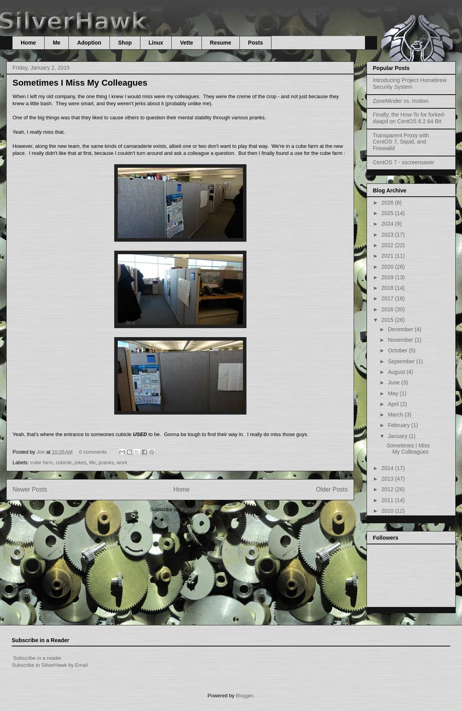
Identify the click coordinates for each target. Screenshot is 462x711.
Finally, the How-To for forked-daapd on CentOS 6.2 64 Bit (409, 117)
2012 (388, 489)
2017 (388, 298)
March (396, 414)
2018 (388, 288)
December (401, 329)
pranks (106, 462)
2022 (388, 245)
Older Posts (332, 489)
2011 (388, 500)
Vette (186, 43)
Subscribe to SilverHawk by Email (50, 665)
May (393, 393)
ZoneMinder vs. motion (400, 101)
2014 (388, 468)
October (398, 350)
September (402, 361)
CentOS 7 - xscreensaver (403, 162)
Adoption (89, 43)
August (397, 372)
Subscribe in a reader (37, 658)
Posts (255, 43)
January (398, 436)
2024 (388, 224)
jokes (80, 462)
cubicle (64, 462)
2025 (388, 213)
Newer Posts (30, 489)
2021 (388, 256)
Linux (156, 43)
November (401, 340)
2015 (388, 320)
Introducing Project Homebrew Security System (409, 83)
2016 (388, 309)
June (394, 382)
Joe (41, 452)
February (399, 425)
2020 (388, 267)
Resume (220, 43)
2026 (388, 202)
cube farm (42, 462)
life (92, 462)
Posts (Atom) (195, 509)
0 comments (93, 452)
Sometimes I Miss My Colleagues (80, 83)
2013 (388, 479)
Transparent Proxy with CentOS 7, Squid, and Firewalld (401, 142)
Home (28, 43)
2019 (388, 277)
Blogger (244, 695)
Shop (125, 43)
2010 (388, 511)
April (394, 404)
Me (56, 43)
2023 (388, 235)
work (122, 462)
